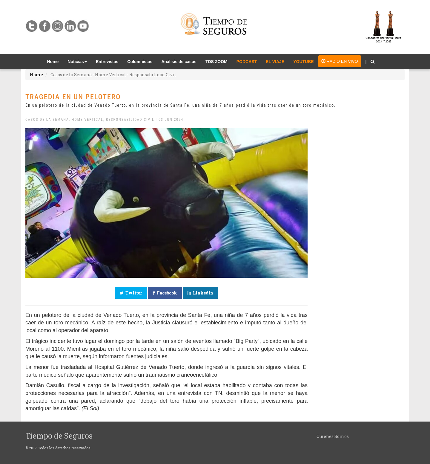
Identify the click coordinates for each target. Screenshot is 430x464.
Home (55, 61)
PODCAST (246, 61)
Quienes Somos (333, 436)
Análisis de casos (178, 61)
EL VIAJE (275, 61)
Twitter (131, 293)
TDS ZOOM (216, 61)
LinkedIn (200, 293)
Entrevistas (107, 61)
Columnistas (139, 61)
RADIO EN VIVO (339, 61)
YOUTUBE (303, 61)
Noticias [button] (77, 61)
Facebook (165, 293)
